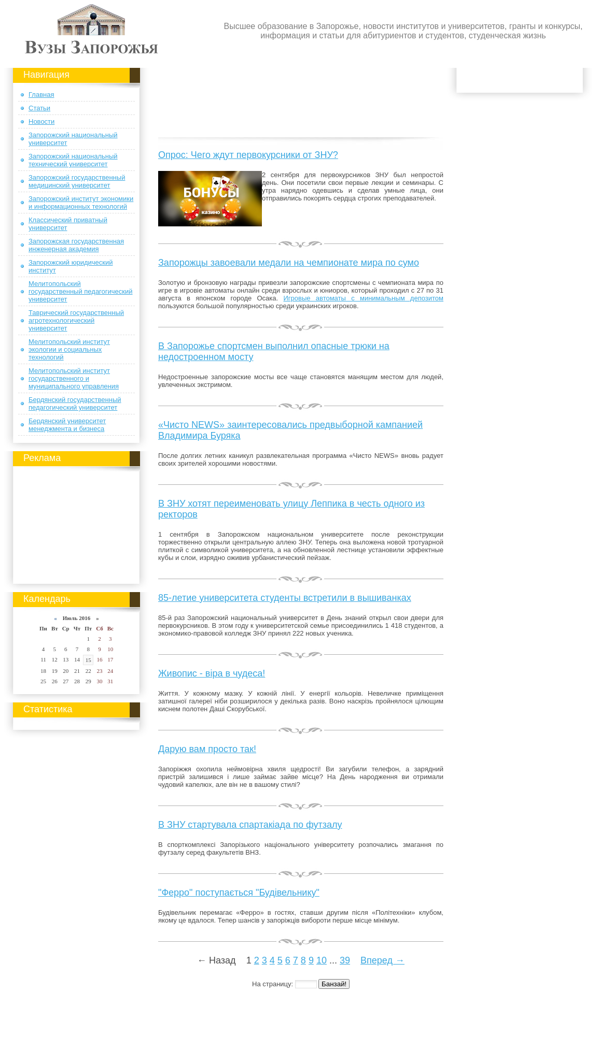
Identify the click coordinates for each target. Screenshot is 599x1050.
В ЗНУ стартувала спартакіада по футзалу (250, 824)
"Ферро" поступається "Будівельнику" (238, 892)
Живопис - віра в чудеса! (211, 673)
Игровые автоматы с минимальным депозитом (363, 298)
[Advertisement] (77, 523)
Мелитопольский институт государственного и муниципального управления (74, 378)
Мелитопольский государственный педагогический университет (81, 291)
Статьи (39, 108)
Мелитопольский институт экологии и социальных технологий (69, 349)
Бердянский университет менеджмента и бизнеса (67, 425)
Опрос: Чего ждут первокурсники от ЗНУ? (248, 155)
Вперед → (382, 960)
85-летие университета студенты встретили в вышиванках (284, 598)
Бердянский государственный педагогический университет (75, 403)
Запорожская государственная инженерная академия (76, 245)
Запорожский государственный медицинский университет (77, 181)
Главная (41, 94)
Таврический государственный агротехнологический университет (76, 320)
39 (345, 960)
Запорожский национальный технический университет (73, 160)
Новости (41, 121)
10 (321, 960)
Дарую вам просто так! (207, 749)
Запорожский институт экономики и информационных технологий (81, 202)
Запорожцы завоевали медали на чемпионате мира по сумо (288, 262)
